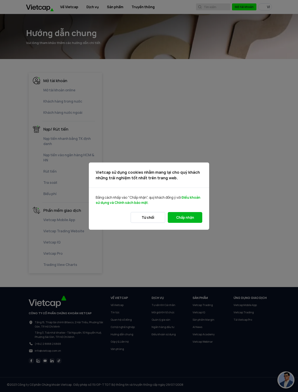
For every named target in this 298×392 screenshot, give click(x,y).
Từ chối (148, 217)
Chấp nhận (185, 217)
